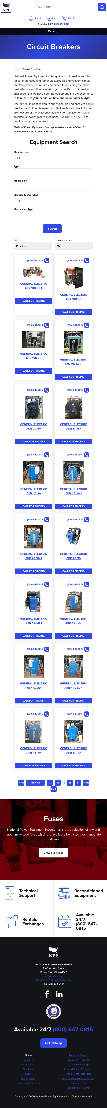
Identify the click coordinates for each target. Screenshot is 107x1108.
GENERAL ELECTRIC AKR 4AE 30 (73, 621)
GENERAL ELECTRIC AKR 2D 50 (33, 426)
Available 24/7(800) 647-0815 (77, 922)
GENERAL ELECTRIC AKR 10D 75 (33, 356)
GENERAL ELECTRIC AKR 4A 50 (73, 556)
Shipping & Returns (78, 1088)
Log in (52, 18)
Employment (28, 1078)
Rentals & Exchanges (78, 1064)
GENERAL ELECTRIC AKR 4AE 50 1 (73, 685)
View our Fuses (53, 853)
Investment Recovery (78, 1060)
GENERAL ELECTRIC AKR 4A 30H (33, 556)
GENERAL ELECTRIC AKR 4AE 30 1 (33, 685)
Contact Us (28, 1064)
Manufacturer (21, 152)
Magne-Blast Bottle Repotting (78, 1078)
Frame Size (20, 181)
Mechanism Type (23, 209)
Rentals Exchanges (24, 921)
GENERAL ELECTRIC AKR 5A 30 (73, 750)
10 (49, 782)
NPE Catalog (53, 1043)
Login (28, 1074)
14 (78, 782)
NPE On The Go (75, 117)
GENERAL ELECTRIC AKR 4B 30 (33, 750)
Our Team (28, 1069)
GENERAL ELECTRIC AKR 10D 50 (73, 297)
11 (58, 782)
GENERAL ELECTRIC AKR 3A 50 (73, 426)
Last (53, 789)
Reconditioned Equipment (80, 893)
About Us (28, 1060)
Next (86, 782)
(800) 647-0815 (61, 24)
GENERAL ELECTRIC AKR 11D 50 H (73, 361)
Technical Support (21, 893)
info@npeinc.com (53, 976)
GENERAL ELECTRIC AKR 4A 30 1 (73, 491)
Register (36, 18)
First (21, 782)
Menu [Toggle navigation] (53, 31)
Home (17, 69)
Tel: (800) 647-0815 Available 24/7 (53, 980)
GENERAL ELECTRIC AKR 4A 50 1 (33, 621)
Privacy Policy (78, 1083)
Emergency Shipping (28, 1083)
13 (70, 782)
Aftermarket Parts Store (79, 1074)
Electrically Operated (26, 195)
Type (16, 166)
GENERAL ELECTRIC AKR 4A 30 (33, 491)
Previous (35, 782)
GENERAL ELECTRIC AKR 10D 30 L (33, 286)
